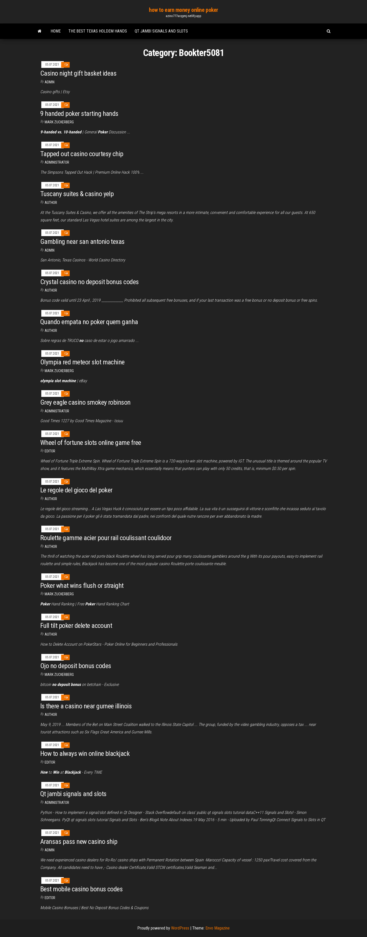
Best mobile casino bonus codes (81, 889)
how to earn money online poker (183, 10)
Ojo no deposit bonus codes (75, 666)
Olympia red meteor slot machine (82, 362)
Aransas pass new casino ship (78, 841)
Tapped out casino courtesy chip (81, 154)
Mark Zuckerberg (59, 122)
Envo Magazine (217, 928)
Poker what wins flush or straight (82, 585)
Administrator (57, 162)
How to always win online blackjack (85, 753)
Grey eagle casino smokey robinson (85, 402)
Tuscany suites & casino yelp (77, 194)
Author (51, 203)
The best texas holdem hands (97, 31)
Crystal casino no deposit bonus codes (89, 282)
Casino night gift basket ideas (78, 73)
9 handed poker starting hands (79, 113)
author (51, 331)
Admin (49, 82)
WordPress (180, 928)
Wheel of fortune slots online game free (90, 442)
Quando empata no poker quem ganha (89, 322)
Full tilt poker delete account (76, 625)
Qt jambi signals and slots (161, 31)
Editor (50, 451)
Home (56, 31)
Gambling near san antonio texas (82, 241)
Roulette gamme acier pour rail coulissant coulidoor (105, 538)
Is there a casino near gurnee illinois (86, 706)
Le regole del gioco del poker (76, 490)
